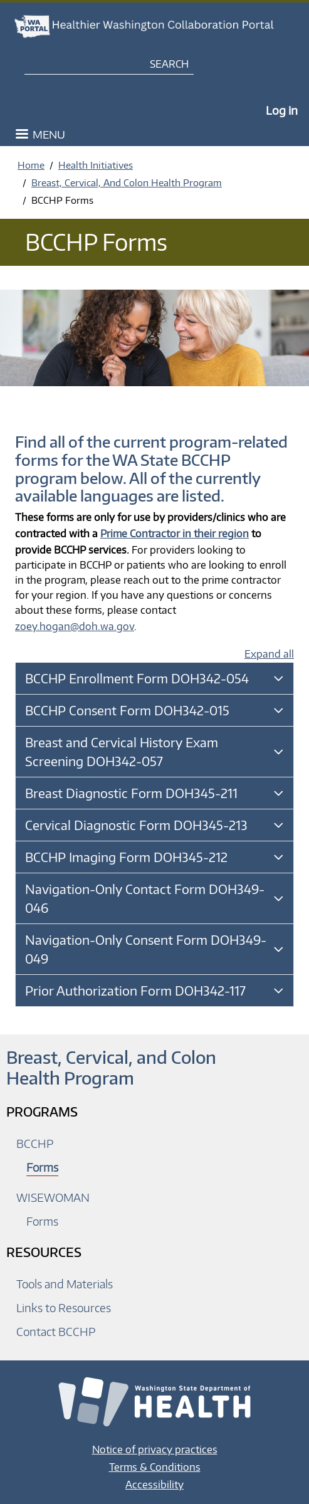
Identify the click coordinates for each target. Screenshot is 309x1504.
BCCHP (34, 1143)
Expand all (269, 654)
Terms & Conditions (155, 1467)
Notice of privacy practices (154, 1449)
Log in (282, 110)
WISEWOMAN (53, 1197)
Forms (42, 1167)
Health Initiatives (95, 165)
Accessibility (154, 1484)
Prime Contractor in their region (174, 533)
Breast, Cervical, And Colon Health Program (126, 182)
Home (31, 165)
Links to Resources (63, 1307)
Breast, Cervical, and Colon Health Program (111, 1067)
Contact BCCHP (55, 1331)
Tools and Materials (64, 1283)
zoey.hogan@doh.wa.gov (74, 626)
